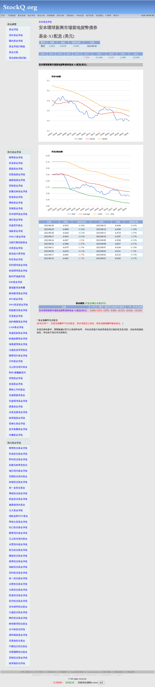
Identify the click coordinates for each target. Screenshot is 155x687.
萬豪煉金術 (57, 675)
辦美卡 (116, 15)
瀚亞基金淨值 (15, 219)
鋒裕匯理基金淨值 (17, 293)
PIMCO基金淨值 (16, 236)
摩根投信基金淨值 (17, 493)
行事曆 (108, 15)
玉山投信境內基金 (17, 539)
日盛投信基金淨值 (17, 612)
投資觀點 (99, 15)
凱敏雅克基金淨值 (17, 310)
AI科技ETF (119, 675)
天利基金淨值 (15, 361)
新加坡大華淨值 (16, 253)
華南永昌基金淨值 (17, 522)
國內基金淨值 (15, 41)
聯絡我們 (131, 672)
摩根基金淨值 (15, 202)
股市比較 (60, 15)
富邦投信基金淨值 (17, 601)
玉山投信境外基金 (17, 367)
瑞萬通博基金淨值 (17, 344)
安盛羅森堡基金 (16, 395)
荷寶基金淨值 (15, 378)
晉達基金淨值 (15, 197)
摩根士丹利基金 (16, 389)
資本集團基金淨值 (17, 429)
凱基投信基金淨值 (17, 595)
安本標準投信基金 (17, 606)
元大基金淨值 (15, 510)
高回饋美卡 (67, 675)
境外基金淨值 (15, 35)
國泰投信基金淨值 (17, 556)
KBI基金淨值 (14, 282)
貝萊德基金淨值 (16, 174)
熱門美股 (89, 15)
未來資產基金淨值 (17, 412)
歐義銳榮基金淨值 (17, 338)
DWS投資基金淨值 (17, 304)
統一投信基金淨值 (17, 578)
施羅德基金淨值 (16, 180)
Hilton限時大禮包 (78, 675)
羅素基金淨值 (15, 406)
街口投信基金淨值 (17, 527)
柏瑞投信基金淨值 (17, 482)
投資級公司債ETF (92, 675)
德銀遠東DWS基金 (17, 516)
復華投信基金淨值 (17, 561)
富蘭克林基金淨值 (17, 191)
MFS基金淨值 (15, 299)
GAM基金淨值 (15, 327)
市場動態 (12, 15)
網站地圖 (106, 672)
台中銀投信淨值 (16, 629)
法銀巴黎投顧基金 (17, 242)
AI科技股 (80, 15)
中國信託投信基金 (17, 646)
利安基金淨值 (15, 259)
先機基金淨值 (15, 435)
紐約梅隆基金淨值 (17, 321)
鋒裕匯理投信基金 (17, 623)
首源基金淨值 (15, 384)
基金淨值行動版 (16, 46)
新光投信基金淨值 (17, 550)
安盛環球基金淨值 (17, 401)
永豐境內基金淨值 (17, 544)
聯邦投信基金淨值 (17, 618)
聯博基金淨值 (15, 157)
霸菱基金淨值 (15, 168)
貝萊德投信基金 (16, 640)
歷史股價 (21, 15)
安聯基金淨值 (15, 208)
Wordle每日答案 (77, 672)
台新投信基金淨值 (17, 590)
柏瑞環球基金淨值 (17, 270)
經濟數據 (51, 15)
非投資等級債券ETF (107, 675)
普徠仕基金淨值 (16, 423)
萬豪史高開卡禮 (37, 675)
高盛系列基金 (15, 225)
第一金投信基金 (16, 488)
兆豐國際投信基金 (17, 652)
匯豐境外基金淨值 (17, 355)
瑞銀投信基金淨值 (17, 567)
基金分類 (41, 15)
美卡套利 (48, 675)
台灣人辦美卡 (26, 672)
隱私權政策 (118, 672)
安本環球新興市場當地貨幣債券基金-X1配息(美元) (63, 310)
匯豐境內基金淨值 (17, 533)
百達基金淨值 (15, 316)
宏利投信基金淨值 (17, 573)
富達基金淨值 (15, 163)
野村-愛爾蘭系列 (16, 372)
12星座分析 (51, 672)
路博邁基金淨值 (16, 418)
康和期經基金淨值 (17, 635)
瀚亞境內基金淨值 (17, 471)
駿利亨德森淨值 (16, 276)
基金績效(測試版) (17, 58)
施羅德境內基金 (16, 505)
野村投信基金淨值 (17, 459)
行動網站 (63, 672)
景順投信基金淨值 (17, 657)
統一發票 (39, 672)
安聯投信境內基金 (17, 476)
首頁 (3, 15)
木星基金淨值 (15, 248)
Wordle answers (93, 672)
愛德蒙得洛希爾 (16, 287)
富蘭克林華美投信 (17, 465)
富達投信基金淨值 (17, 454)
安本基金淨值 (45, 22)
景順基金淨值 (15, 185)
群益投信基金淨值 (17, 499)
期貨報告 (70, 15)
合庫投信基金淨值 (17, 584)
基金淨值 (31, 15)
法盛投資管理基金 (17, 350)
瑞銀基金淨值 (15, 231)
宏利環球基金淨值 (17, 265)
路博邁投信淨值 (16, 663)
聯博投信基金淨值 (17, 448)
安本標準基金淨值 (17, 214)
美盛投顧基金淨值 (17, 333)
